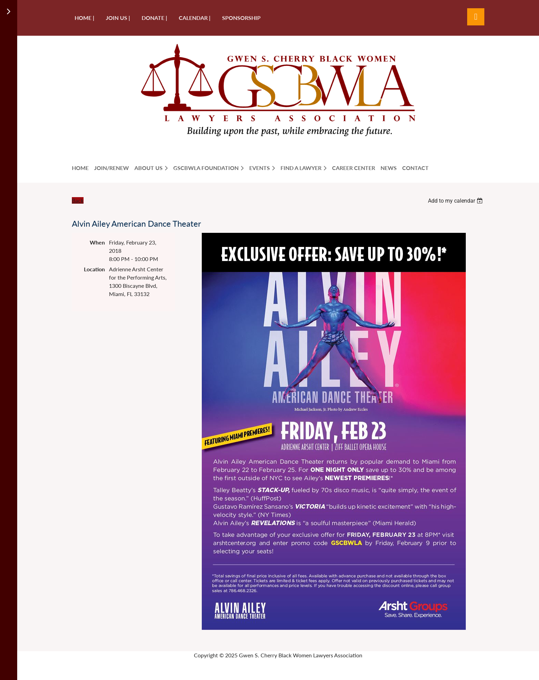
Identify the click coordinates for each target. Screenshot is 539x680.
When (97, 242)
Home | (84, 17)
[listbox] (456, 200)
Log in (475, 16)
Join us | (118, 17)
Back (78, 200)
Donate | (154, 17)
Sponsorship (241, 17)
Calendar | (194, 17)
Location (94, 269)
